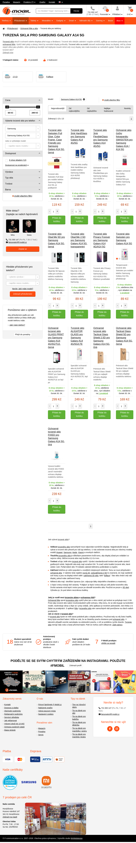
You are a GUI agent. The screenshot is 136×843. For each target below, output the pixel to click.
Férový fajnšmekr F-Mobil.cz (50, 704)
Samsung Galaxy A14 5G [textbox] (18, 135)
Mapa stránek (10, 730)
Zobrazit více (8, 52)
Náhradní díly (85, 21)
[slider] (7, 107)
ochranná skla (56, 573)
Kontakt (52, 2)
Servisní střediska (11, 717)
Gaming (99, 21)
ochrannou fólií (87, 597)
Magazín (16, 2)
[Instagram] (116, 728)
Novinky (127, 108)
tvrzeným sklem (72, 597)
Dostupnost (10, 153)
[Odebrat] (73, 99)
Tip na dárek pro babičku (79, 717)
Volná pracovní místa (47, 711)
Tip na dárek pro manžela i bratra (79, 735)
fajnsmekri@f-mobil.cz (16, 242)
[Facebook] (109, 728)
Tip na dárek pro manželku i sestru (79, 729)
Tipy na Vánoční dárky (79, 705)
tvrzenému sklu (72, 600)
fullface (107, 576)
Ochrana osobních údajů (14, 727)
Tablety (33, 21)
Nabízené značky (45, 708)
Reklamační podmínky (13, 714)
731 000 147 (21, 240)
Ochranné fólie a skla (29, 28)
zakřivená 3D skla (91, 576)
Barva (8, 189)
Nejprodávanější (57, 108)
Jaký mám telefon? (17, 325)
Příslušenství (19, 21)
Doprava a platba (11, 708)
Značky (42, 2)
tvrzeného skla (64, 547)
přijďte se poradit (108, 643)
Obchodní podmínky (12, 711)
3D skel (126, 587)
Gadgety (60, 21)
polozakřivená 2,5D (99, 573)
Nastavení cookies (45, 714)
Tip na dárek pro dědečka (79, 723)
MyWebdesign (76, 838)
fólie (76, 608)
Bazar (110, 21)
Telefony (5, 21)
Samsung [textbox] (11, 128)
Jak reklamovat (10, 720)
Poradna (6, 2)
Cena (7, 100)
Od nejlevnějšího (74, 109)
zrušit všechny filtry (22, 196)
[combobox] (22, 128)
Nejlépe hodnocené (108, 109)
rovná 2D (86, 573)
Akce (118, 21)
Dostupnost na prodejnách (16, 165)
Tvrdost (8, 184)
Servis (40, 735)
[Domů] (3, 28)
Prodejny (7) (29, 2)
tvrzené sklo (63, 539)
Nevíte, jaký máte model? (22, 289)
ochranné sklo (118, 619)
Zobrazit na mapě (10, 817)
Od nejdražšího (92, 109)
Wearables (46, 21)
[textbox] (22, 146)
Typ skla (9, 178)
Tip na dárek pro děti (79, 711)
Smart (71, 21)
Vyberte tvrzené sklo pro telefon (20, 121)
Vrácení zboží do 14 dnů (14, 724)
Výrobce (9, 172)
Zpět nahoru (117, 625)
